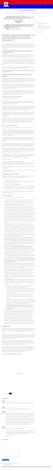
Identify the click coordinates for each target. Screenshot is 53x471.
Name (19, 450)
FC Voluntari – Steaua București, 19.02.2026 (7, 464)
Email (19, 452)
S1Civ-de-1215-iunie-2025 (5, 393)
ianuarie (10, 13)
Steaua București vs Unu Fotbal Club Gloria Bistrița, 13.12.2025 (11, 463)
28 (11, 13)
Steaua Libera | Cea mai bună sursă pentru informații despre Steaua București (18, 42)
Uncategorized (31, 42)
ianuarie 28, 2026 (4, 42)
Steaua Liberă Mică (5, 44)
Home (5, 13)
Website (19, 454)
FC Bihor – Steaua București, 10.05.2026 (44, 26)
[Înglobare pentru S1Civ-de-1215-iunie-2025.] (18, 374)
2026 (7, 13)
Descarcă (10, 393)
